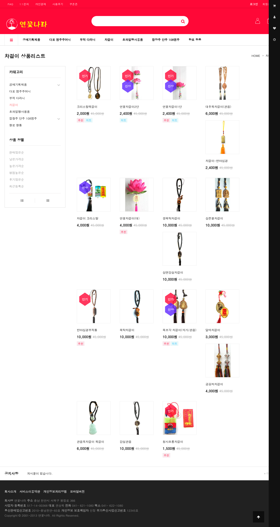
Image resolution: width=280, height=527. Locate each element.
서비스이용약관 (29, 491)
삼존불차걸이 (214, 218)
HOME (256, 55)
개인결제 (40, 4)
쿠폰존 (74, 4)
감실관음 (125, 441)
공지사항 (11, 473)
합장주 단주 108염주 (166, 39)
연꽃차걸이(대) (130, 218)
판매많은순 (16, 152)
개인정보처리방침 (55, 491)
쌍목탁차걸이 (171, 218)
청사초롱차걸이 (173, 441)
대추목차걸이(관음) (218, 106)
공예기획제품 (31, 39)
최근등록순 (16, 186)
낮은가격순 (16, 159)
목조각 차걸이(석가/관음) (179, 330)
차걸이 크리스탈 (87, 218)
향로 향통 (195, 39)
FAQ (10, 4)
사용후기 (57, 4)
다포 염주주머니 (60, 39)
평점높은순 (16, 173)
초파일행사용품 (132, 39)
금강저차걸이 (214, 384)
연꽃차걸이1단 (172, 106)
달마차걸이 (212, 330)
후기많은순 (16, 179)
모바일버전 (77, 491)
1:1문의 (24, 4)
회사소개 (10, 491)
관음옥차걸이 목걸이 (90, 441)
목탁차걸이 (127, 330)
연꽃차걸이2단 (129, 106)
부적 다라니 (87, 39)
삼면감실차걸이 (173, 272)
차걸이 (109, 39)
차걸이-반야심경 (216, 161)
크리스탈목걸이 (87, 106)
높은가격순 (16, 166)
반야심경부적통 (87, 330)
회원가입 (267, 4)
